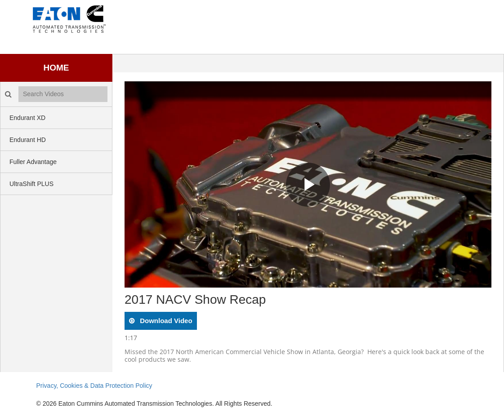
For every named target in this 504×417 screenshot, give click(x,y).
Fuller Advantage (33, 161)
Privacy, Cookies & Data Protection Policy (94, 385)
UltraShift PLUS (31, 183)
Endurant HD (27, 139)
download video (165, 320)
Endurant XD (27, 117)
